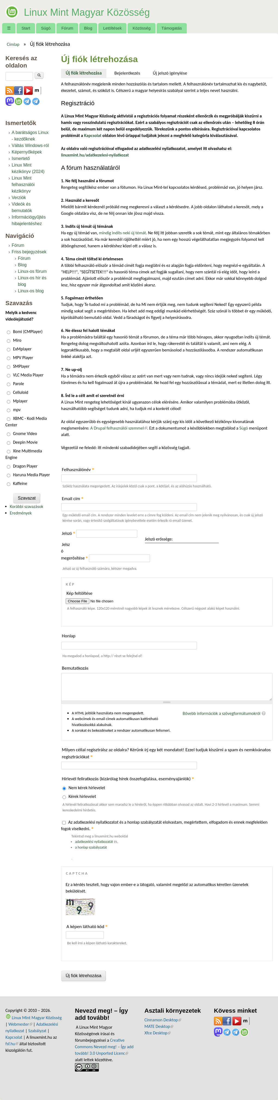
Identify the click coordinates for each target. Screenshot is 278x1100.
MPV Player (23, 357)
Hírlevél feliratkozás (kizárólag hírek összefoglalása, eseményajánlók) (128, 779)
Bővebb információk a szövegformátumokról (221, 713)
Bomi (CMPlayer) (28, 331)
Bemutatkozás (75, 668)
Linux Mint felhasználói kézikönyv (23, 184)
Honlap (68, 636)
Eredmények (21, 513)
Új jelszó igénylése (170, 73)
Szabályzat (37, 1030)
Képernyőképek (27, 152)
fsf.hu (11, 1043)
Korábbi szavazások (26, 506)
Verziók (19, 197)
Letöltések (112, 28)
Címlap (13, 44)
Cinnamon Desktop (162, 1019)
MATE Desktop (158, 1026)
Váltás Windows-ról (30, 145)
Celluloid (20, 392)
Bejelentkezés (127, 73)
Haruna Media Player (31, 474)
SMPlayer (21, 366)
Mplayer (20, 401)
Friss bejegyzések (29, 252)
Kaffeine (20, 483)
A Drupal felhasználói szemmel (118, 428)
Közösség (142, 28)
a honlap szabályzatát (91, 847)
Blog (88, 28)
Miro (17, 340)
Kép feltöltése (80, 593)
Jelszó (68, 533)
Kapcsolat (13, 1037)
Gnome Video (25, 433)
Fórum (67, 28)
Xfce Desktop (157, 1032)
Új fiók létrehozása (86, 72)
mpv (17, 409)
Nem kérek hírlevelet (86, 787)
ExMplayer (22, 348)
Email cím (73, 498)
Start (25, 28)
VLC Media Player (28, 375)
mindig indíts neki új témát (122, 232)
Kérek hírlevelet (82, 796)
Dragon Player (25, 466)
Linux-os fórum (32, 271)
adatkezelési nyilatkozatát (94, 841)
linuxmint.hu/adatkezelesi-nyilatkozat (95, 155)
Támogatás (172, 28)
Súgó (45, 28)
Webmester (20, 1024)
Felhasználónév (78, 469)
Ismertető (21, 158)
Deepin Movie (25, 442)
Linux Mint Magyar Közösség (102, 11)
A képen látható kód (87, 926)
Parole (18, 383)
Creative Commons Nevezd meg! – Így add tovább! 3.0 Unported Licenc (104, 1047)
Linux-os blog (31, 291)
